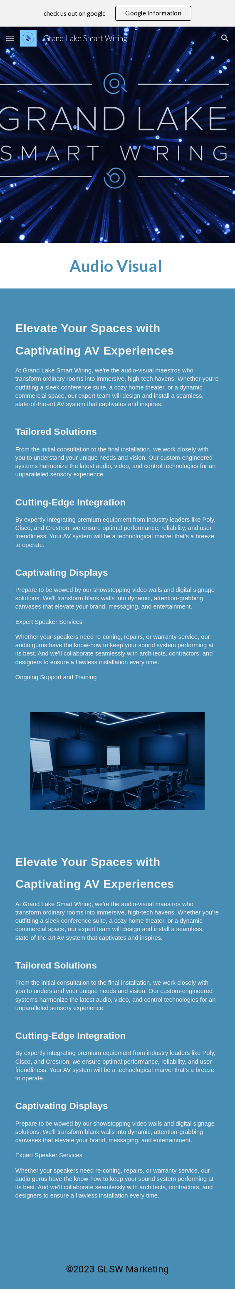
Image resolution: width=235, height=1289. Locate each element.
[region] (117, 13)
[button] (10, 38)
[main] (117, 266)
